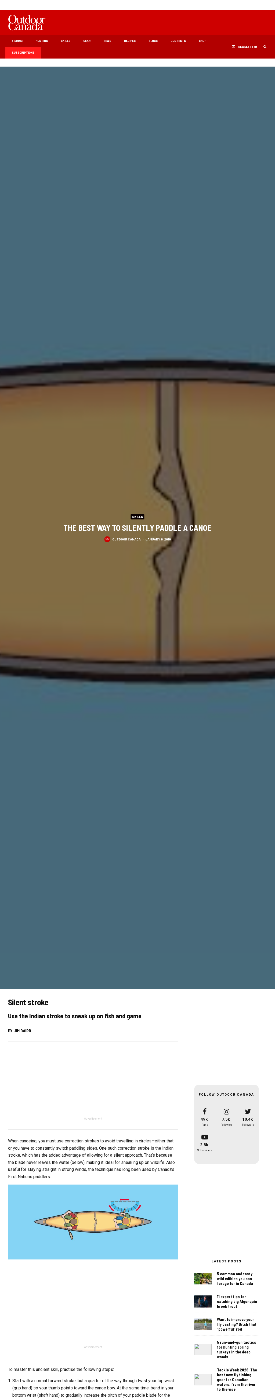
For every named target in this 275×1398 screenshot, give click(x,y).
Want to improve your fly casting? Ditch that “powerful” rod (236, 1326)
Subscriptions (23, 52)
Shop (202, 40)
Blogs (153, 40)
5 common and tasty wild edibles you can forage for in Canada (235, 1278)
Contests (178, 40)
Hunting (41, 40)
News (107, 40)
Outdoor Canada (126, 540)
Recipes (130, 40)
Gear (87, 40)
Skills (65, 40)
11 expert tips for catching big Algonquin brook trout (237, 1301)
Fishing (17, 40)
